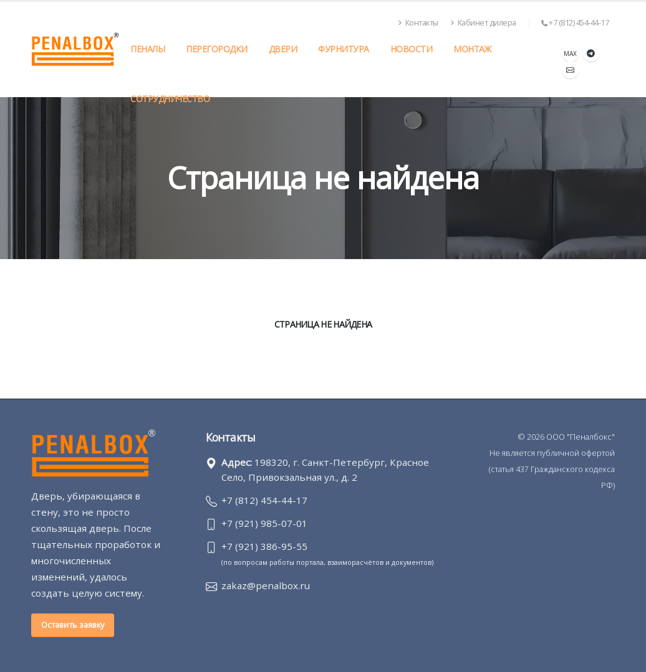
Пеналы (147, 49)
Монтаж (472, 49)
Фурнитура (343, 49)
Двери (283, 49)
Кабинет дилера (483, 22)
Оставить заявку (72, 624)
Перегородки (217, 49)
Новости (411, 49)
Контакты (418, 22)
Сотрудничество (170, 99)
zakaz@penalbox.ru (265, 585)
